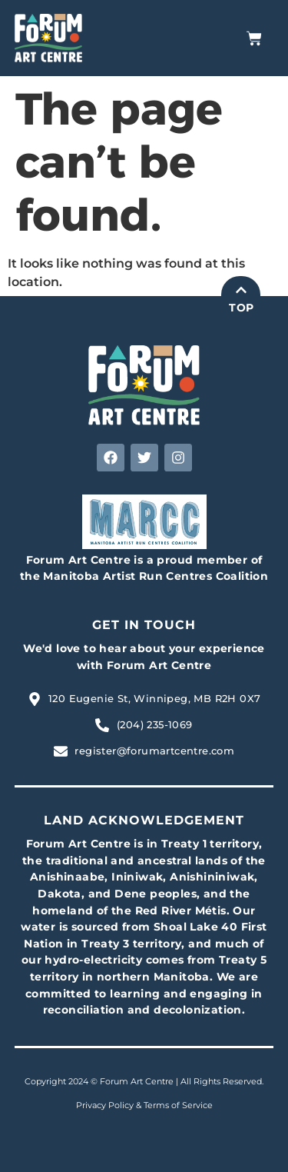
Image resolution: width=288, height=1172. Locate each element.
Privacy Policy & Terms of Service (144, 1105)
